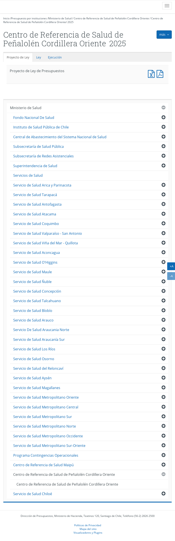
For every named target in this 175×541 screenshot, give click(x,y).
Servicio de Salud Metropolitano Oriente (46, 397)
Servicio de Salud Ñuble (32, 281)
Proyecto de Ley (18, 57)
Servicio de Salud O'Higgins (35, 262)
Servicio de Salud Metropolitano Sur (42, 416)
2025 (70, 22)
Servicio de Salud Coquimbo (36, 223)
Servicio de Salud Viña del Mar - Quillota (45, 243)
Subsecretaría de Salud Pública (38, 146)
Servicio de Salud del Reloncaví (38, 368)
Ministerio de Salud (60, 18)
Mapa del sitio (88, 529)
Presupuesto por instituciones (29, 18)
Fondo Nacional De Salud (33, 117)
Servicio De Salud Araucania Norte (41, 329)
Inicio (6, 18)
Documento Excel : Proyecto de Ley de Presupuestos (152, 73)
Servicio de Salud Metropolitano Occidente (48, 436)
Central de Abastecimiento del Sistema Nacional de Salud (59, 137)
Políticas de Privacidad (87, 525)
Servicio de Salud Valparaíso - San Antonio (47, 233)
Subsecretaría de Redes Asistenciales (43, 156)
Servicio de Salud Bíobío (32, 310)
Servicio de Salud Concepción (37, 291)
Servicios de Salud (28, 175)
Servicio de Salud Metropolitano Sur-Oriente (49, 445)
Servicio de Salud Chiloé (32, 493)
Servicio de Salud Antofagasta (37, 204)
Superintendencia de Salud (35, 165)
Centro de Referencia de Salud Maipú (43, 465)
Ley (38, 57)
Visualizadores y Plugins (88, 532)
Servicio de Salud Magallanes (36, 387)
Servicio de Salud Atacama (34, 214)
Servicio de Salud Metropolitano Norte (44, 426)
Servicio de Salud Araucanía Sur (39, 339)
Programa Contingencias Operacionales (45, 455)
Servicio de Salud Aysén (32, 378)
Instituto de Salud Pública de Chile (41, 127)
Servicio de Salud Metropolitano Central (45, 407)
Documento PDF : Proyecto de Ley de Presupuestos (161, 73)
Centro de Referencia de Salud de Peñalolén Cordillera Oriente (111, 18)
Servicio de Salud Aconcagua (36, 252)
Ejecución (55, 57)
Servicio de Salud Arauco (33, 320)
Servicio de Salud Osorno (33, 358)
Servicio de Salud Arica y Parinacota (42, 185)
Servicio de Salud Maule (32, 272)
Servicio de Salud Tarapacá (35, 194)
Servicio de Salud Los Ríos (34, 349)
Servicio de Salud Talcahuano (37, 300)
